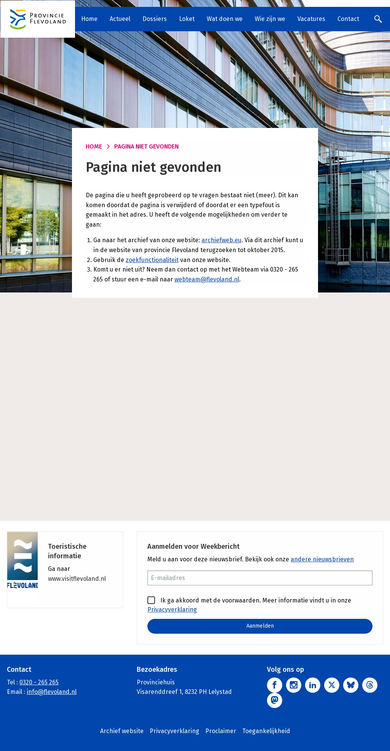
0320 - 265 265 (39, 682)
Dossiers (155, 18)
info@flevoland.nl (52, 692)
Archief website (122, 731)
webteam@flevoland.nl (206, 279)
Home (90, 18)
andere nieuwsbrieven (322, 559)
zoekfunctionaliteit (152, 260)
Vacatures (312, 18)
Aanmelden (260, 626)
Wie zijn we (270, 18)
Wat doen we (225, 18)
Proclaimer (220, 731)
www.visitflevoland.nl (77, 578)
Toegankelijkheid (266, 731)
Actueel (120, 18)
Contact (349, 18)
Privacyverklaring (172, 609)
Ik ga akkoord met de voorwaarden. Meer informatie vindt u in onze (249, 604)
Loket (187, 18)
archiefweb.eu (221, 240)
